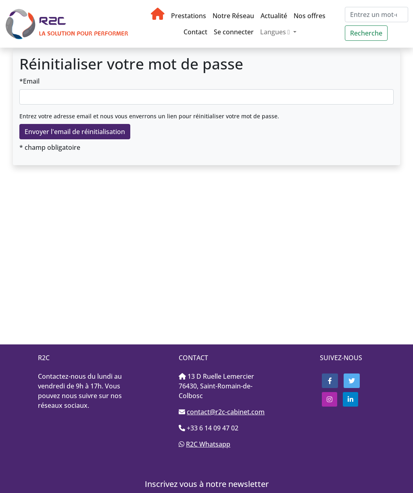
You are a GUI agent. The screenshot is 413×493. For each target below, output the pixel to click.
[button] (329, 380)
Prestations (188, 15)
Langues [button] (276, 31)
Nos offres (309, 15)
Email (31, 81)
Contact (195, 31)
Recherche (366, 33)
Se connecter (234, 31)
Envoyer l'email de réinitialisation (75, 131)
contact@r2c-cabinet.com (226, 411)
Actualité (274, 15)
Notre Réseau (233, 15)
